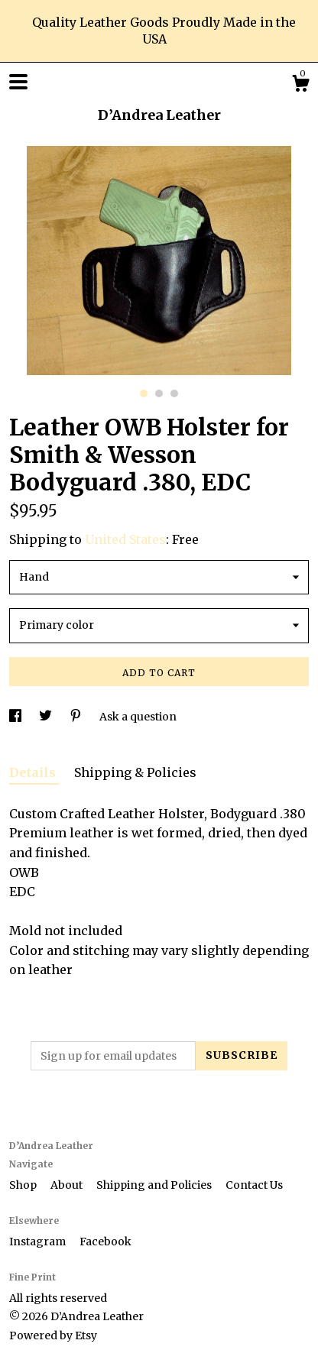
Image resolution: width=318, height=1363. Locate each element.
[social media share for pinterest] (77, 717)
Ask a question (138, 717)
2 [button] (159, 393)
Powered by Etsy (53, 1335)
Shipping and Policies (155, 1185)
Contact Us (254, 1185)
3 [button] (174, 393)
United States (125, 539)
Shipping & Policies (135, 772)
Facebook (105, 1241)
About (67, 1185)
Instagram (38, 1241)
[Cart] (300, 85)
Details (34, 772)
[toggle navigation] (18, 81)
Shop (24, 1185)
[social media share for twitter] (46, 717)
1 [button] (144, 393)
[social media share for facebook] (16, 717)
